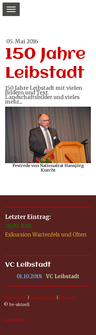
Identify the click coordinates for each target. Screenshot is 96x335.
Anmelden (14, 319)
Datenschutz (43, 297)
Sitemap (67, 297)
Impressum (15, 297)
